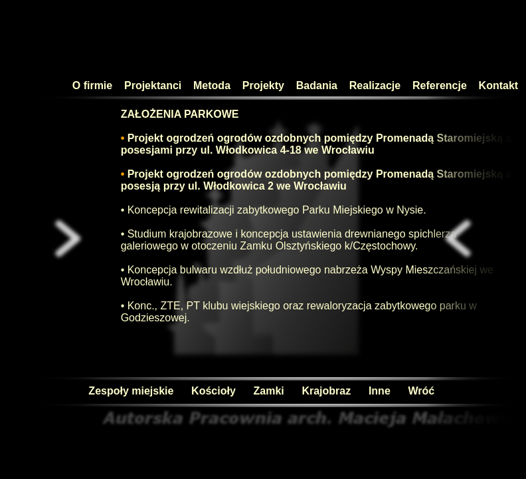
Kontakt (499, 85)
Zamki (268, 391)
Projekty (267, 85)
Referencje (444, 85)
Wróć (420, 391)
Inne (378, 391)
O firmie (91, 85)
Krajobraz (325, 391)
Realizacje (379, 85)
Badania (318, 85)
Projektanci (154, 85)
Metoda (213, 85)
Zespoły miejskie (129, 391)
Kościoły (211, 391)
